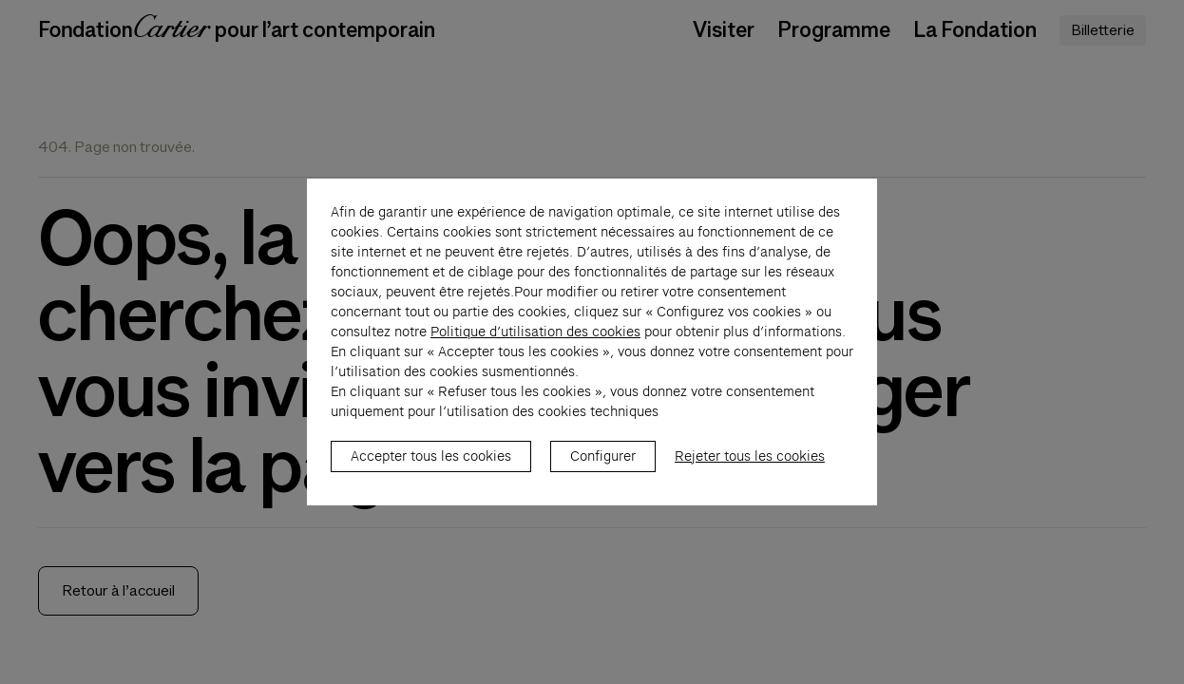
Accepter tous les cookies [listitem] (431, 466)
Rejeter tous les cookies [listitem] (750, 466)
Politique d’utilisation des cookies (535, 342)
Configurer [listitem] (603, 466)
